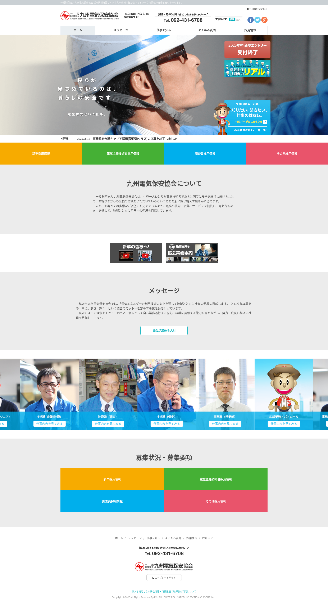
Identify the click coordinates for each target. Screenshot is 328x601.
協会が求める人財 (164, 330)
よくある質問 (207, 30)
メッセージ (120, 30)
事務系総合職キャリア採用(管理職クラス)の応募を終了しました (135, 138)
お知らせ (207, 538)
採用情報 (250, 30)
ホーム (77, 30)
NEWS (64, 138)
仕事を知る (163, 30)
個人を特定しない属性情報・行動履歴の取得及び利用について (164, 591)
